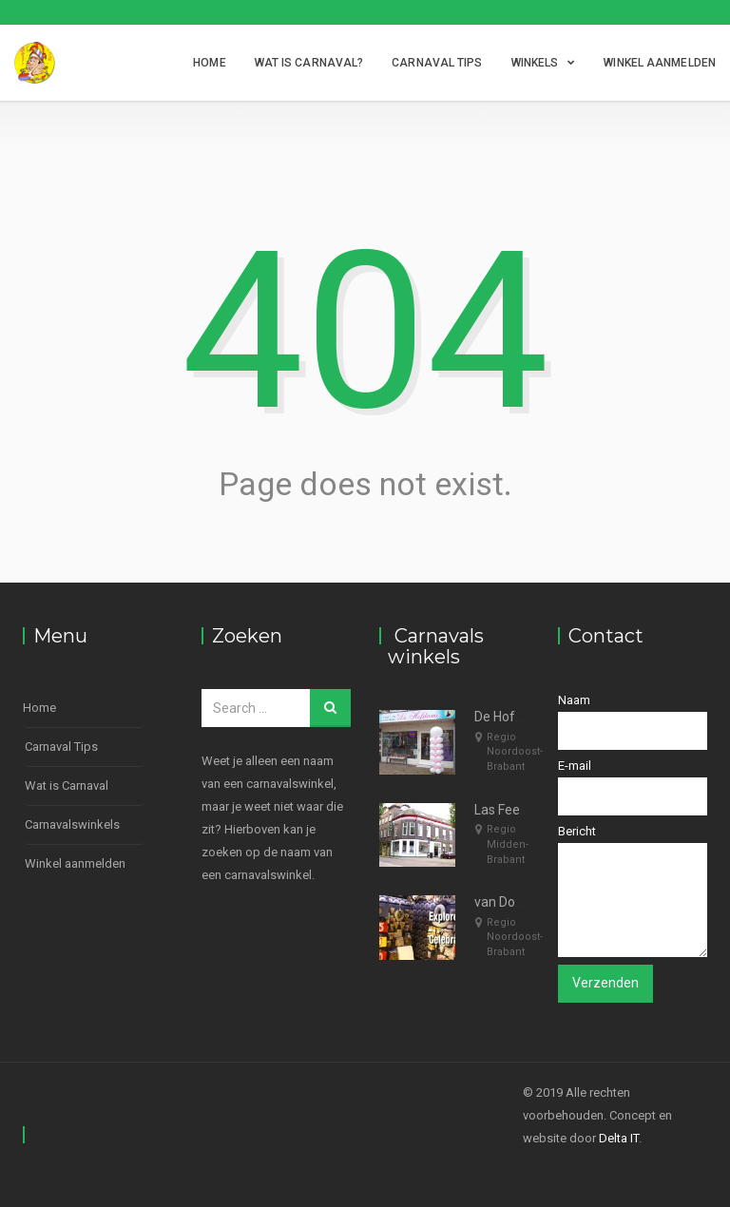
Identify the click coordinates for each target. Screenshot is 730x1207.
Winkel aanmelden (660, 62)
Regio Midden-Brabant (507, 844)
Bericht (633, 890)
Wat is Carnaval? (309, 62)
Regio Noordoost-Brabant (515, 752)
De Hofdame (512, 716)
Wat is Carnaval (66, 785)
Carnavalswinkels (72, 824)
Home (209, 62)
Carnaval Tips (437, 62)
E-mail (633, 786)
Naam (633, 721)
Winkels (535, 62)
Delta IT (619, 1138)
